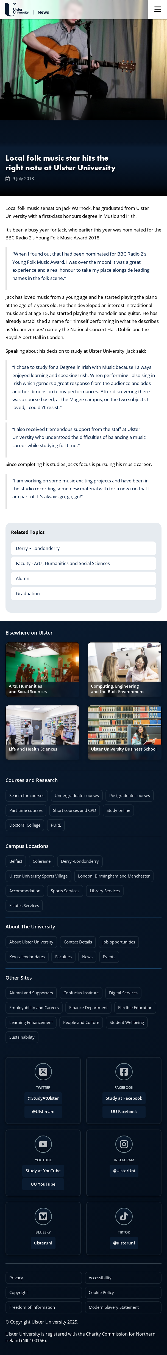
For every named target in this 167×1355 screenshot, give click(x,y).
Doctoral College (24, 825)
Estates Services (24, 905)
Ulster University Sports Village (38, 876)
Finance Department (88, 1008)
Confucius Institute (81, 993)
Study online (118, 810)
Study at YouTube (43, 1170)
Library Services (105, 891)
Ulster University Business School (124, 749)
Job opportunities (118, 942)
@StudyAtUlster (43, 1098)
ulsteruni (43, 1243)
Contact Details (78, 942)
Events (107, 955)
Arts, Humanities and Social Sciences (28, 689)
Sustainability (20, 1035)
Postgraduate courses (129, 795)
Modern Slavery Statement (114, 1307)
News (85, 955)
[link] (42, 669)
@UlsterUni (39, 1110)
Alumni (20, 576)
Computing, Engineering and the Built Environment (117, 689)
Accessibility (100, 1278)
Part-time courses (26, 810)
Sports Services (65, 891)
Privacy (16, 1278)
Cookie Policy (101, 1292)
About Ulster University (31, 942)
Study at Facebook (124, 1098)
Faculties (63, 957)
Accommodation (24, 891)
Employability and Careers (34, 1008)
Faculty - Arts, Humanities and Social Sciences (60, 561)
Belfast (15, 861)
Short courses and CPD (72, 808)
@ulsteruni (122, 1241)
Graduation (25, 592)
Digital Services (123, 993)
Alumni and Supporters (31, 993)
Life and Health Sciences (33, 749)
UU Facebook (124, 1111)
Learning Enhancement (31, 1022)
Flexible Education (135, 1008)
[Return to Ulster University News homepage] (26, 9)
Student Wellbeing (127, 1022)
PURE (56, 825)
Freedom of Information (32, 1307)
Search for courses (26, 795)
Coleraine (42, 861)
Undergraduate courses (77, 795)
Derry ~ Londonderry (35, 546)
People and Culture (81, 1022)
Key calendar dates (27, 957)
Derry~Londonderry (80, 861)
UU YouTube (43, 1184)
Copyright (18, 1292)
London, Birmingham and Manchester (114, 876)
